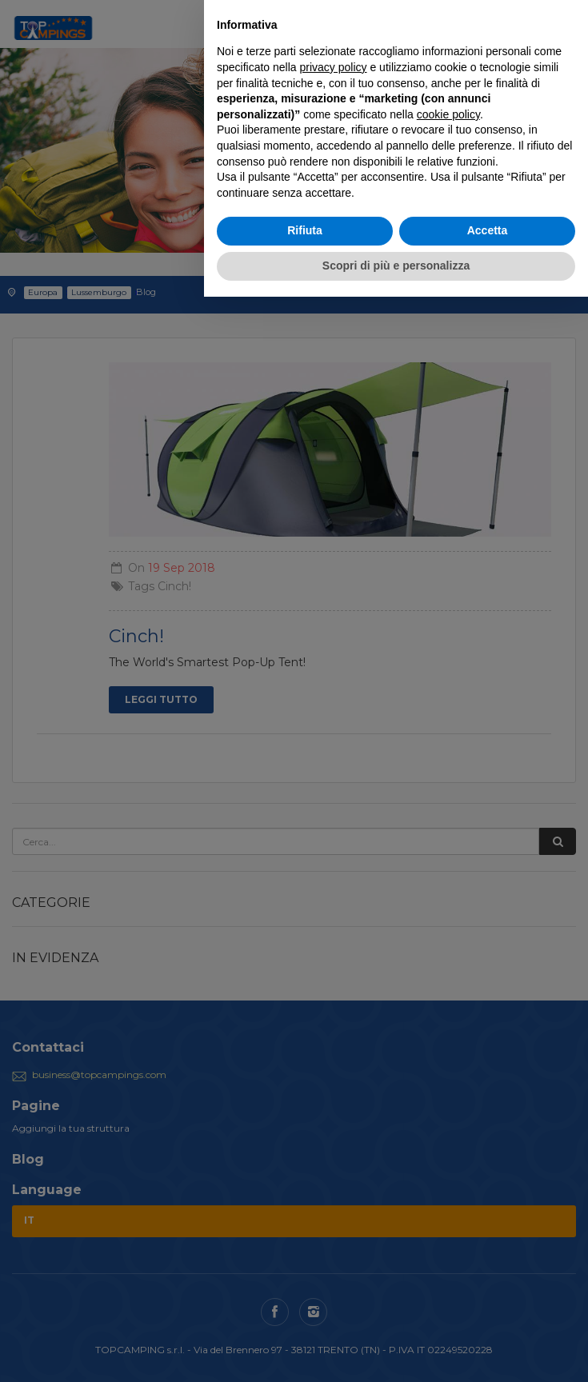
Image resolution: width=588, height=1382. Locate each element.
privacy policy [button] (333, 67)
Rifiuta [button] (304, 230)
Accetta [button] (487, 230)
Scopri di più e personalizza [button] (396, 265)
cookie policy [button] (448, 114)
